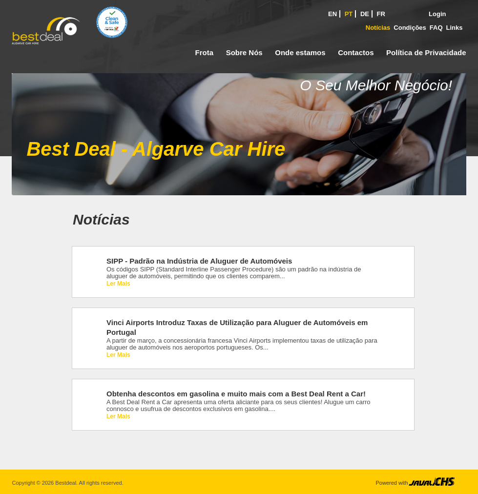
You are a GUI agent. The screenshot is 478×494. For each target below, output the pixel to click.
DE (364, 14)
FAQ (436, 27)
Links (454, 27)
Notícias (378, 27)
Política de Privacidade (426, 52)
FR (381, 14)
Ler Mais (118, 283)
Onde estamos (300, 52)
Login (437, 14)
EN (332, 14)
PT (349, 14)
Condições (410, 27)
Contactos (356, 52)
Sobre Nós (244, 52)
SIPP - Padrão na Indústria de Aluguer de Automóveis (199, 261)
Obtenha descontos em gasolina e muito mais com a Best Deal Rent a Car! (236, 394)
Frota (204, 52)
